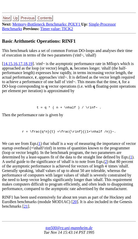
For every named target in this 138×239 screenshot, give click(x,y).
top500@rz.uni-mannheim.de (68, 230)
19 (30, 64)
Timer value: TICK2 (56, 29)
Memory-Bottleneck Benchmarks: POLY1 (46, 24)
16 (15, 64)
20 (75, 204)
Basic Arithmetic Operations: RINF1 (39, 41)
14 (5, 64)
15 (10, 64)
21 (26, 208)
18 (25, 64)
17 (20, 64)
